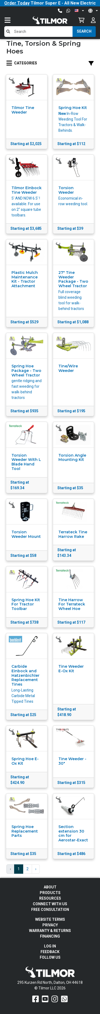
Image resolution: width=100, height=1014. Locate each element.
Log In (50, 946)
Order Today (17, 3)
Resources (50, 898)
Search (84, 31)
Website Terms (50, 919)
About (50, 887)
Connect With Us (50, 904)
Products (50, 893)
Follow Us (50, 957)
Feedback (50, 952)
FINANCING (50, 936)
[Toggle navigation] (12, 20)
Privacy (50, 925)
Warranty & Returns (50, 930)
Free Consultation (50, 909)
